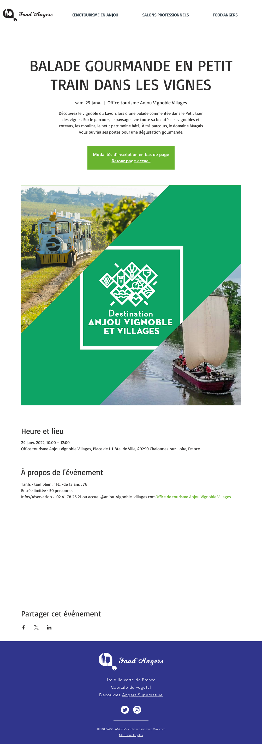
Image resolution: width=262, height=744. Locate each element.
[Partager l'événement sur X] (36, 627)
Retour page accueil (131, 160)
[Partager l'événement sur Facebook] (23, 627)
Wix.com (158, 729)
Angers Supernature (142, 694)
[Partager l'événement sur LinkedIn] (49, 627)
